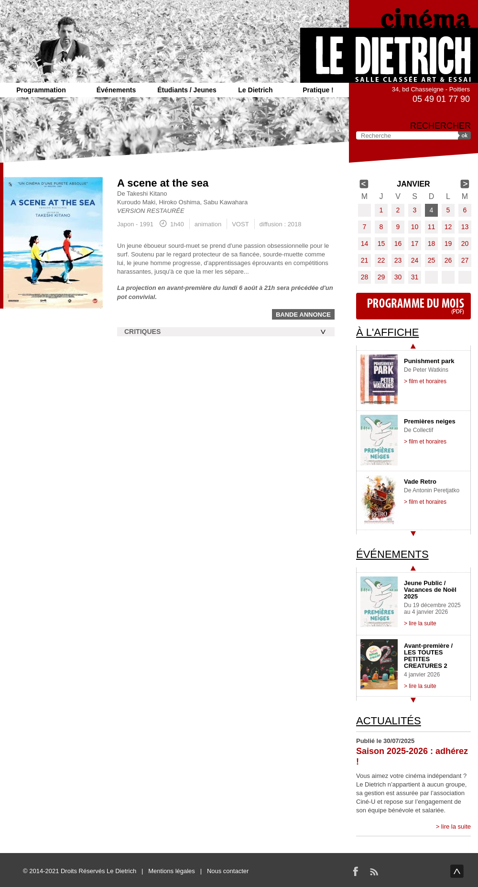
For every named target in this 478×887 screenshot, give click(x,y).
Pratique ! (318, 90)
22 (381, 260)
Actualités (388, 721)
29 (381, 277)
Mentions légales (171, 871)
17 (415, 243)
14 (365, 243)
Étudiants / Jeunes (187, 90)
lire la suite (456, 826)
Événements (116, 90)
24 (415, 260)
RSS (373, 871)
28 (365, 277)
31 (415, 277)
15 (381, 243)
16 (398, 243)
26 (448, 260)
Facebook (355, 871)
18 (431, 243)
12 (448, 227)
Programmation (40, 90)
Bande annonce (303, 314)
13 (465, 227)
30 (398, 277)
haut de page (457, 871)
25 (431, 260)
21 (365, 260)
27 (465, 260)
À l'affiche (387, 332)
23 (398, 260)
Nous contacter (228, 871)
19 (448, 243)
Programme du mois (413, 306)
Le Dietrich (255, 90)
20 (465, 243)
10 (415, 227)
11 (431, 227)
